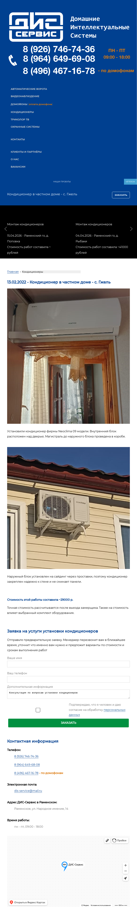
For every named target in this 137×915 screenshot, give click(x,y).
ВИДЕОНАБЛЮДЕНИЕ (25, 96)
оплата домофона (40, 104)
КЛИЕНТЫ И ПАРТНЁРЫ (26, 151)
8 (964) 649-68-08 (27, 765)
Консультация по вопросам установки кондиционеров (68, 695)
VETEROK (130, 182)
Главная (13, 271)
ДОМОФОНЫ (19, 104)
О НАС (15, 159)
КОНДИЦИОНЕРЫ (22, 112)
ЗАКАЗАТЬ (68, 724)
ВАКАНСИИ (18, 166)
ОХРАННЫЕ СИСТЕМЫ (25, 126)
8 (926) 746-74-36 (26, 757)
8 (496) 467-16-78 (26, 774)
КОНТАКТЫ (18, 139)
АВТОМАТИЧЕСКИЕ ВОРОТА (29, 89)
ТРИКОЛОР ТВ (20, 119)
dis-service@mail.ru (28, 792)
